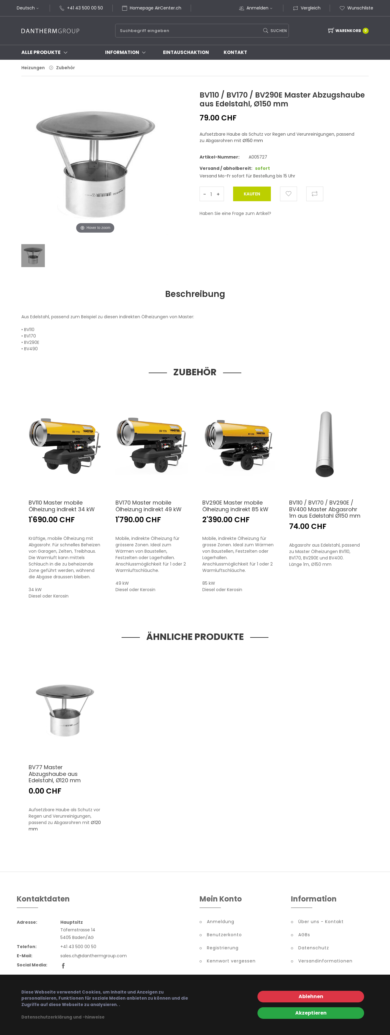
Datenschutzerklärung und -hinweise (63, 1017)
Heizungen (33, 68)
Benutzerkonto (224, 936)
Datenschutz (313, 949)
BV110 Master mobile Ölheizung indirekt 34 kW (62, 507)
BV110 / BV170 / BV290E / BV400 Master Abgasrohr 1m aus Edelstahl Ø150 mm (324, 510)
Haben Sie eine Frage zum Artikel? (235, 213)
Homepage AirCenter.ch (155, 8)
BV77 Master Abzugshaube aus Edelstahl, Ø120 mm (55, 775)
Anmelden (260, 8)
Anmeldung (220, 923)
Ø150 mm (253, 140)
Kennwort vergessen (231, 962)
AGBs (304, 936)
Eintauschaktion (186, 52)
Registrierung (223, 949)
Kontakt (235, 52)
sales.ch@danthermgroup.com (93, 957)
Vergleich (307, 8)
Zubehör (65, 68)
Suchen (278, 30)
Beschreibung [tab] (195, 294)
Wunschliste (356, 8)
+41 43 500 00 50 (85, 8)
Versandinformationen (325, 962)
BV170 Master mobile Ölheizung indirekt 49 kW (148, 507)
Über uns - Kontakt (321, 923)
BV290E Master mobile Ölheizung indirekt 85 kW (235, 507)
